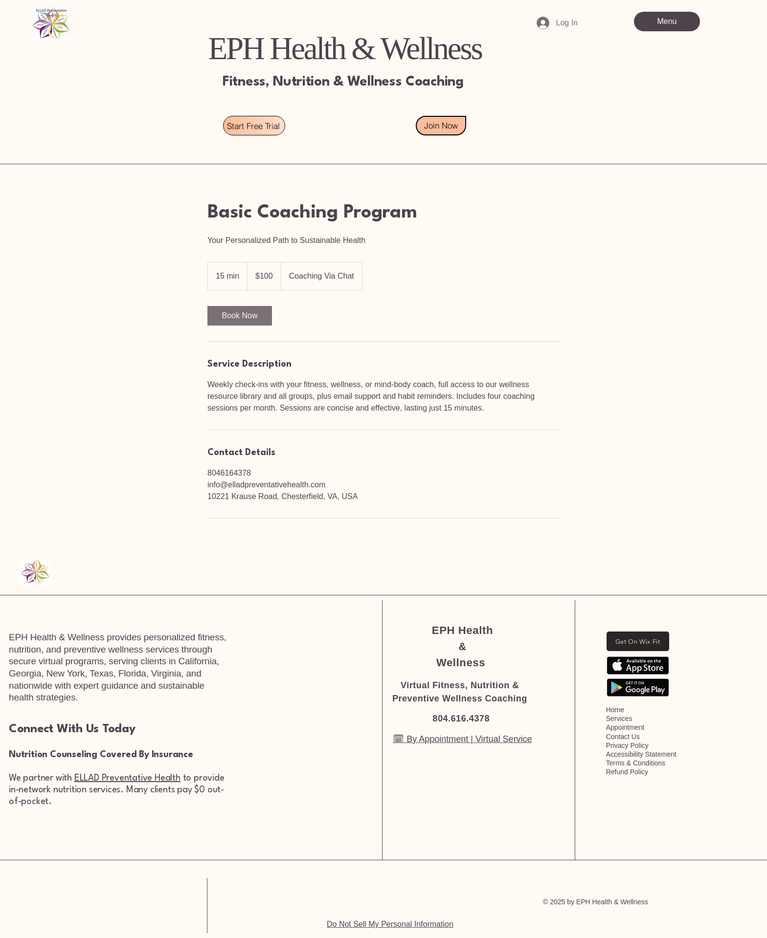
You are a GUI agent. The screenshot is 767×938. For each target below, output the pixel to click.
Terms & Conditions (635, 763)
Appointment (625, 727)
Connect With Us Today (72, 729)
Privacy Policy (627, 745)
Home (615, 710)
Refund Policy (627, 772)
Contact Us (623, 737)
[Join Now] (441, 125)
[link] (239, 316)
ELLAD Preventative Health (127, 778)
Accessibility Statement (641, 754)
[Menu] (667, 21)
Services (619, 718)
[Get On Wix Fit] (638, 641)
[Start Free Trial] (254, 125)
